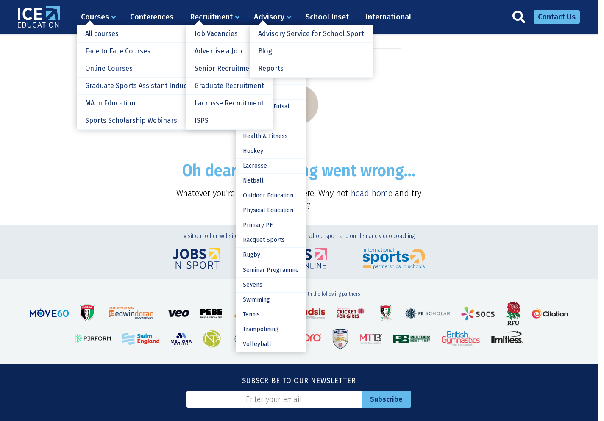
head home (371, 193)
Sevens (252, 284)
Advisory (269, 17)
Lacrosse (254, 165)
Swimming (255, 299)
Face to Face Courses (117, 51)
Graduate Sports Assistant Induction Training (155, 86)
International (388, 17)
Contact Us (557, 17)
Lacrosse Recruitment (229, 103)
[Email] (274, 399)
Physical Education (267, 210)
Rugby (250, 254)
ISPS (202, 120)
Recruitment (211, 17)
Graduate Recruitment (229, 86)
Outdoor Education (267, 195)
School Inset (327, 17)
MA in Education (110, 103)
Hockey (252, 151)
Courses (95, 17)
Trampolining (260, 328)
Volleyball (256, 343)
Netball (252, 180)
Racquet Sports (263, 240)
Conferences (151, 17)
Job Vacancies (216, 34)
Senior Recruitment (225, 68)
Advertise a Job (218, 51)
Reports (270, 68)
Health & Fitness (264, 136)
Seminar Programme (270, 269)
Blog (265, 51)
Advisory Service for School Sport (310, 34)
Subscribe (386, 399)
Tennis (250, 314)
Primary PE (257, 225)
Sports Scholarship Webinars (130, 120)
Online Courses (108, 68)
